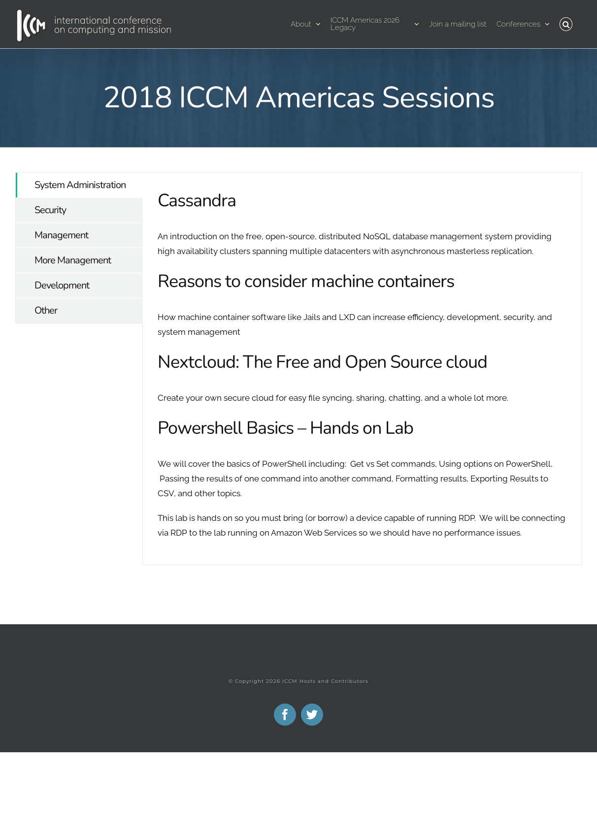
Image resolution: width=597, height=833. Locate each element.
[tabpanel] (362, 368)
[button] (566, 24)
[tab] (79, 185)
